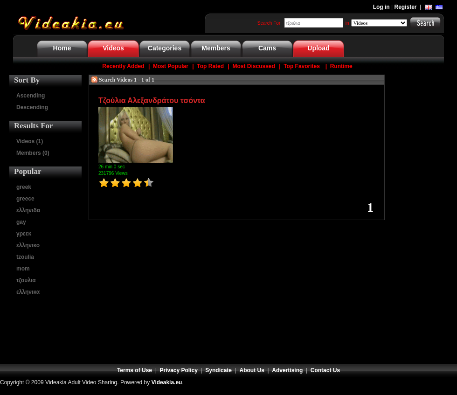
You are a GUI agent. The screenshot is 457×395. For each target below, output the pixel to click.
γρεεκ (23, 233)
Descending (32, 107)
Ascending (30, 95)
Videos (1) (29, 141)
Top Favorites (302, 66)
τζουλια (26, 280)
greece (25, 198)
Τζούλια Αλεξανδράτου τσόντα (151, 100)
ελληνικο (28, 245)
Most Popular (170, 66)
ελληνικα (28, 292)
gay (21, 222)
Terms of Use (134, 370)
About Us (252, 370)
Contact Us (325, 370)
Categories (164, 48)
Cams (267, 48)
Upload (318, 48)
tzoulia (25, 257)
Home (62, 48)
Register (406, 7)
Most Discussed (253, 66)
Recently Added (123, 66)
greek (23, 187)
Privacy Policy (179, 370)
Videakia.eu (167, 382)
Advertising (287, 370)
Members (215, 48)
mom (23, 268)
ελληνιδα (28, 210)
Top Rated (210, 66)
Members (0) (32, 153)
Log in (381, 7)
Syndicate (218, 370)
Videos (113, 48)
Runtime (341, 66)
